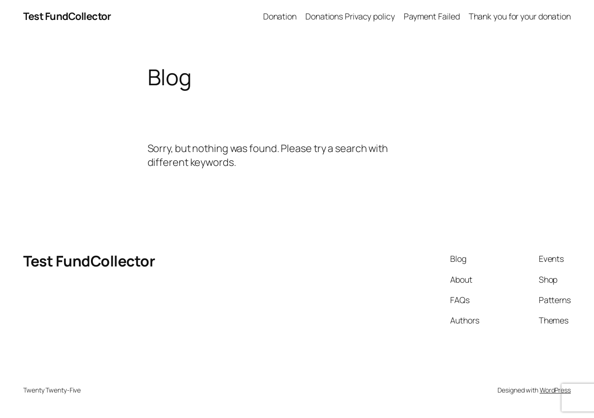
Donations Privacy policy (350, 16)
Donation (280, 16)
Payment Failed (432, 16)
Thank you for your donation (520, 16)
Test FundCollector (67, 16)
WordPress (555, 390)
